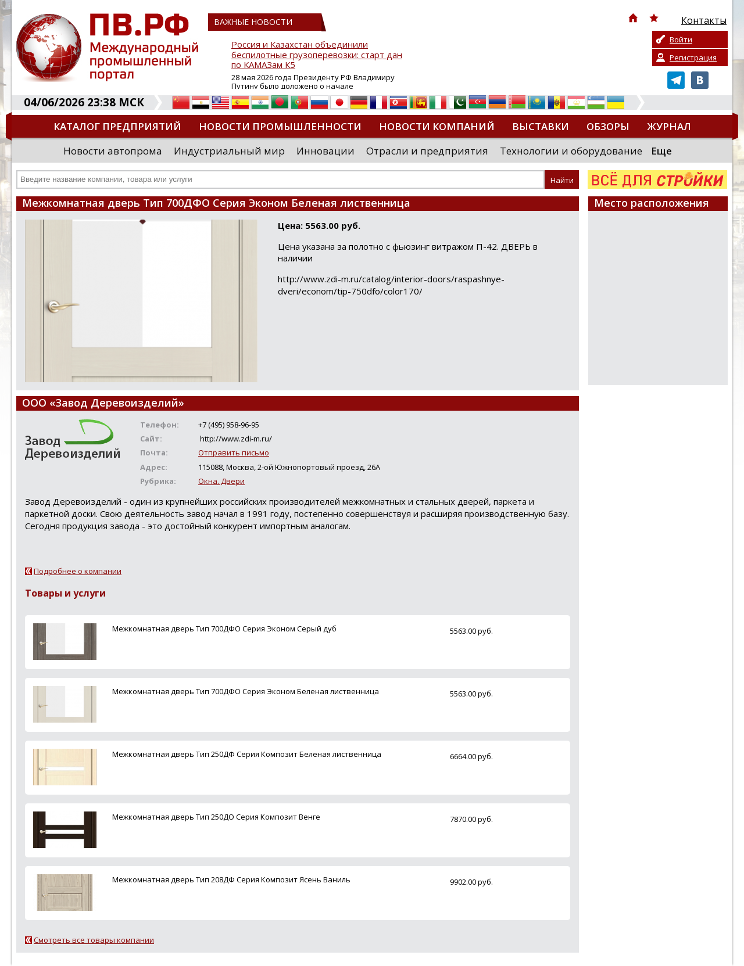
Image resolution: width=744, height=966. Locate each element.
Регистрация (693, 57)
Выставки (540, 126)
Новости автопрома (112, 150)
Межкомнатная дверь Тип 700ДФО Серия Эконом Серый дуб (224, 628)
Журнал (669, 126)
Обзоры (607, 126)
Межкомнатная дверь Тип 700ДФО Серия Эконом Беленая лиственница (245, 691)
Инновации (325, 150)
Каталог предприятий (117, 126)
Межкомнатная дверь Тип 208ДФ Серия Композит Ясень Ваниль (231, 879)
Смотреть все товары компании (94, 940)
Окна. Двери (221, 481)
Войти (681, 39)
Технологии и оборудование (571, 150)
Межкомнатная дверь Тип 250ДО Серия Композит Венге (216, 816)
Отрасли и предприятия (427, 150)
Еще (661, 150)
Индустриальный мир (229, 150)
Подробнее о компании (77, 571)
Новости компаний (437, 126)
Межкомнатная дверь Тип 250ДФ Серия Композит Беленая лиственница (246, 754)
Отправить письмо (233, 452)
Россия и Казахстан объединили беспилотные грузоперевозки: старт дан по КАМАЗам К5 (316, 54)
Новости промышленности (280, 126)
